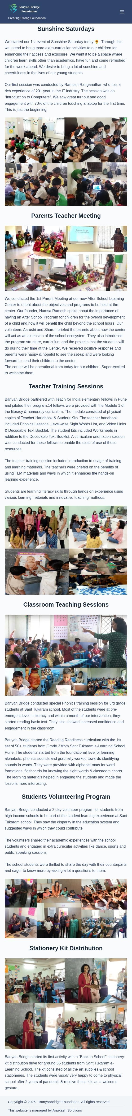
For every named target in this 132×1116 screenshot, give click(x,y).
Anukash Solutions (67, 1110)
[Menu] (122, 12)
